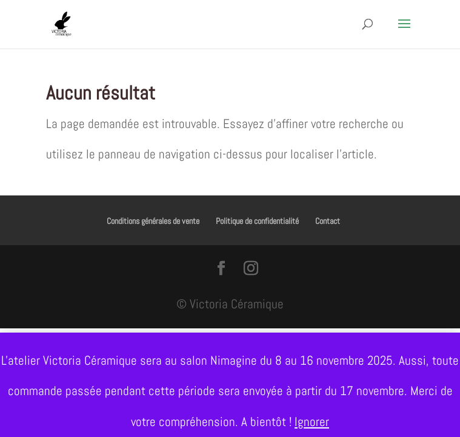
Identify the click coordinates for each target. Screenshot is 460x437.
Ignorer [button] (312, 421)
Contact (327, 220)
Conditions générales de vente (153, 220)
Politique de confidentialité (257, 220)
